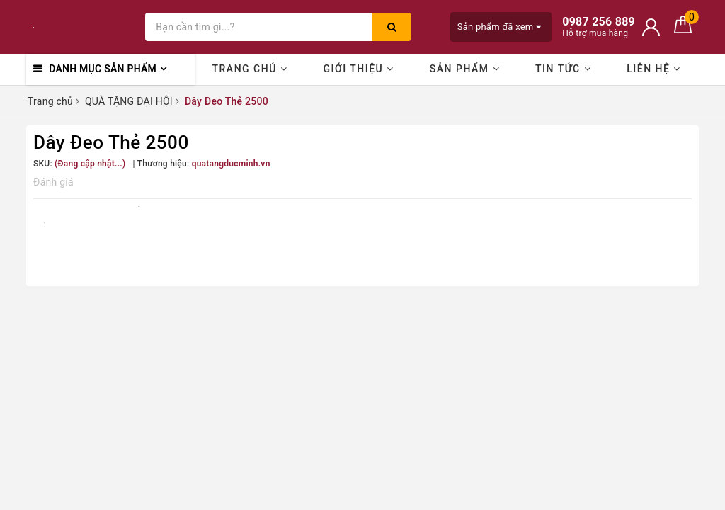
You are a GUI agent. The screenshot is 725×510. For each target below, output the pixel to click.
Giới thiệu (358, 68)
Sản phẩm (465, 68)
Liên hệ (654, 68)
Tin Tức (563, 68)
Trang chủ (250, 68)
